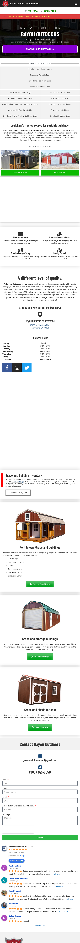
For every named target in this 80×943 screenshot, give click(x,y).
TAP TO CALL (31, 11)
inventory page (18, 481)
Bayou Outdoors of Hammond (24, 3)
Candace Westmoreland (18, 878)
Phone (5, 788)
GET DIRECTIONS (48, 11)
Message (6, 814)
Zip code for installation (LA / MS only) (18, 806)
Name (5, 779)
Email (5, 797)
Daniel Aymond (15, 891)
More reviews (40, 925)
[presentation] (18, 829)
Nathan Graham (15, 916)
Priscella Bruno (15, 904)
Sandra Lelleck (15, 866)
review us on (16, 861)
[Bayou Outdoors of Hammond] (40, 315)
